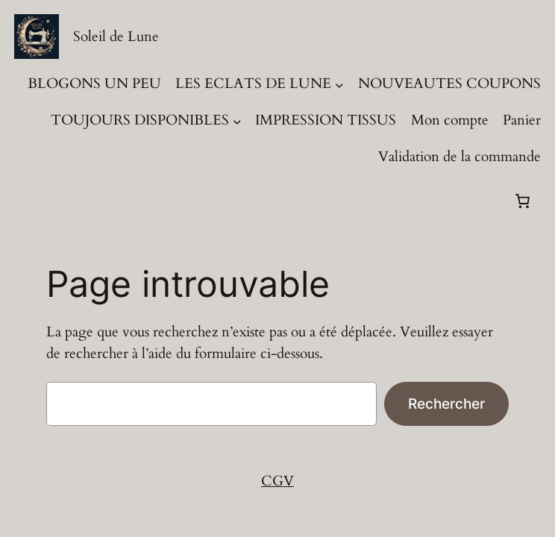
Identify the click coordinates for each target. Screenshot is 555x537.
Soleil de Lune (116, 36)
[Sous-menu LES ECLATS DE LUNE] (339, 84)
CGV (277, 481)
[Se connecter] (29, 201)
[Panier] (523, 201)
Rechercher (446, 403)
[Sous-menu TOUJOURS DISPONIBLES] (237, 120)
